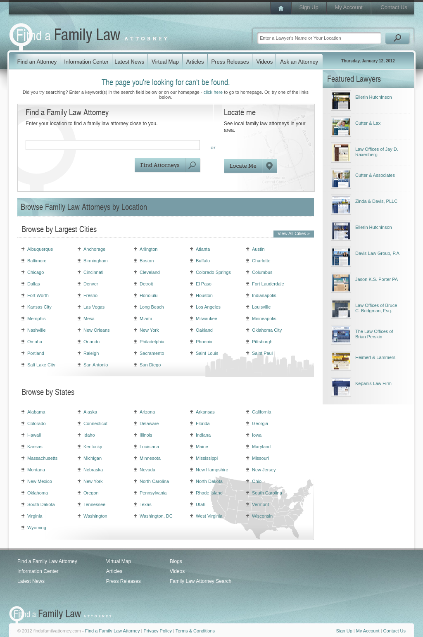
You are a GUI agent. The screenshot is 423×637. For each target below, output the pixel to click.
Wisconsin (262, 515)
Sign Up (308, 7)
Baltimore (36, 260)
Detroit (146, 283)
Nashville (36, 330)
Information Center (37, 571)
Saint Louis (207, 353)
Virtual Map (118, 561)
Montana (36, 469)
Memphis (36, 318)
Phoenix (204, 341)
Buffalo (203, 260)
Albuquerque (40, 249)
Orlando (91, 341)
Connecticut (95, 423)
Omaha (34, 341)
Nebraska (93, 469)
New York (149, 330)
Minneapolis (264, 318)
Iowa (256, 435)
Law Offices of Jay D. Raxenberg (376, 152)
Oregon (91, 492)
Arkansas (205, 411)
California (261, 411)
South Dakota (41, 504)
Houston (204, 295)
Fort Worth (38, 295)
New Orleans (96, 330)
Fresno (90, 295)
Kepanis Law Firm (373, 383)
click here (213, 92)
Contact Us (393, 7)
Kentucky (92, 446)
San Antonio (95, 364)
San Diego (150, 364)
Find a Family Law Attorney (47, 561)
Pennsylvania (153, 492)
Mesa (89, 318)
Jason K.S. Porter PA (376, 279)
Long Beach (152, 306)
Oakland (204, 330)
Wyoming (36, 527)
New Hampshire (212, 469)
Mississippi (207, 458)
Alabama (36, 411)
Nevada (147, 469)
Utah (200, 504)
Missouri (260, 458)
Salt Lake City (41, 364)
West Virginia (209, 515)
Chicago (35, 272)
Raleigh (91, 353)
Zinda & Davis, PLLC (376, 201)
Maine (202, 446)
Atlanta (203, 249)
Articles (114, 571)
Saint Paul (262, 353)
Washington (95, 515)
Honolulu (148, 295)
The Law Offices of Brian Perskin (374, 334)
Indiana (203, 435)
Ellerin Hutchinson (373, 97)
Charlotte (261, 260)
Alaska (90, 411)
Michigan (92, 458)
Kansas (35, 446)
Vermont (260, 504)
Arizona (147, 411)
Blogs (176, 561)
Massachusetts (42, 458)
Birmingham (95, 260)
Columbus (262, 272)
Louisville (261, 306)
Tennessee (94, 504)
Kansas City (39, 306)
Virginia (35, 515)
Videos (177, 571)
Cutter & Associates (375, 175)
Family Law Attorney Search (200, 581)
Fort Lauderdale (268, 283)
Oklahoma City (267, 330)
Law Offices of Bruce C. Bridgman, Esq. (376, 308)
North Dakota (209, 481)
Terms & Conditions (195, 630)
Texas (146, 504)
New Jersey (264, 469)
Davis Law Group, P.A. (378, 253)
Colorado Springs (213, 272)
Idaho (89, 435)
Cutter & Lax (367, 123)
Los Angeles (208, 306)
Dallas (33, 283)
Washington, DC (156, 515)
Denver (90, 283)
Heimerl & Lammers (375, 357)
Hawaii (34, 435)
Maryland (261, 446)
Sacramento (152, 353)
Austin (258, 249)
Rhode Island (209, 492)
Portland (35, 353)
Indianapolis (264, 295)
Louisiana (149, 446)
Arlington (148, 249)
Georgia (260, 423)
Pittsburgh (262, 341)
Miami (146, 318)
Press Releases (123, 581)
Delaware (149, 423)
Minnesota (150, 458)
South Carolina (267, 492)
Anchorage (94, 249)
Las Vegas (94, 306)
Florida (203, 423)
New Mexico (39, 481)
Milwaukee (206, 318)
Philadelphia (152, 341)
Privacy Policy (157, 630)
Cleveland (150, 272)
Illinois (146, 435)
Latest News (31, 581)
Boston (147, 260)
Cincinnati (93, 272)
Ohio (256, 481)
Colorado (36, 423)
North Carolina (154, 481)
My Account (348, 7)
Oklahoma (37, 492)
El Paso (204, 283)
